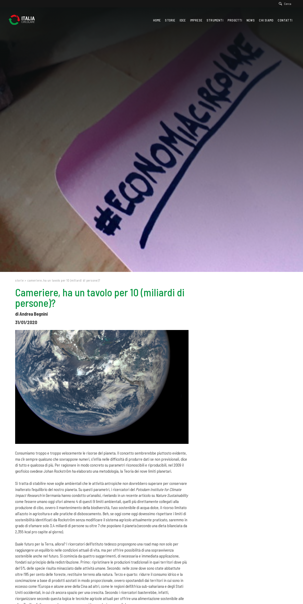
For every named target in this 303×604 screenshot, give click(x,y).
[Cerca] (286, 3)
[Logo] (23, 20)
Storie (19, 280)
